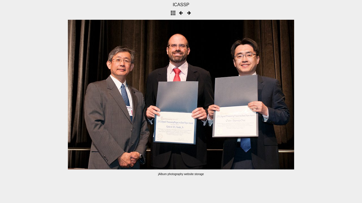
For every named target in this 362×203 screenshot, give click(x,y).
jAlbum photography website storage (181, 174)
